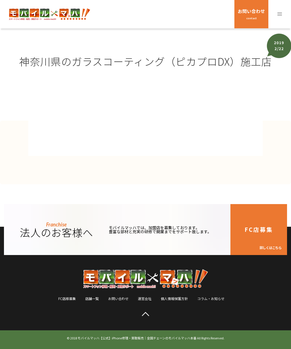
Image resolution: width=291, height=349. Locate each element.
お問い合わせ (251, 14)
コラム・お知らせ (210, 298)
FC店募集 (263, 237)
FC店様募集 (67, 298)
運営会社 (144, 298)
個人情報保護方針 (174, 298)
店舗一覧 (92, 298)
